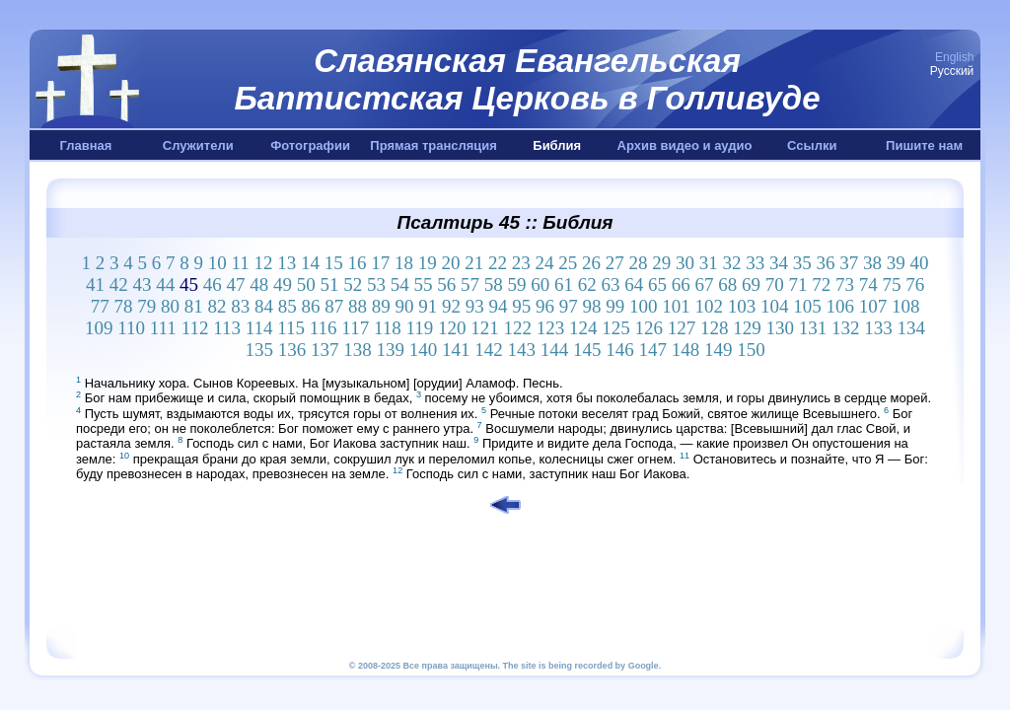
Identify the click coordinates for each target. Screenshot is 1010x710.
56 (446, 284)
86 (310, 306)
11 (240, 262)
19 (427, 262)
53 (376, 284)
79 (146, 306)
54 (400, 284)
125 (616, 328)
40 (919, 262)
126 (649, 328)
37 (848, 262)
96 (545, 306)
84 (263, 306)
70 (774, 284)
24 (545, 262)
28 (638, 262)
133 (878, 328)
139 (390, 349)
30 (685, 262)
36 (826, 262)
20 (451, 262)
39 (896, 262)
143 (521, 349)
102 (708, 306)
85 (287, 306)
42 (118, 284)
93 (475, 306)
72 (821, 284)
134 (912, 328)
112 (195, 328)
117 (355, 328)
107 (873, 306)
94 (497, 306)
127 (682, 328)
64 (633, 284)
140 (423, 349)
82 (216, 306)
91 (427, 306)
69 (751, 284)
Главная (85, 145)
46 (212, 284)
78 (122, 306)
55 (422, 284)
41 (95, 284)
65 (657, 284)
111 (163, 328)
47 (235, 284)
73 (844, 284)
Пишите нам (924, 145)
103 (742, 306)
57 (470, 284)
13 (286, 262)
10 (217, 262)
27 (615, 262)
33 (755, 262)
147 (652, 349)
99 (615, 306)
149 (718, 349)
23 (521, 262)
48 (259, 284)
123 (551, 328)
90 (404, 306)
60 (540, 284)
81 (193, 306)
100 (643, 306)
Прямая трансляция (433, 145)
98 (591, 306)
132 (845, 328)
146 (620, 349)
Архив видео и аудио (685, 145)
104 (774, 306)
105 (807, 306)
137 (325, 349)
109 (99, 328)
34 (778, 262)
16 (357, 262)
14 (310, 262)
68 (727, 284)
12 (263, 262)
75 (891, 284)
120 (452, 328)
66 (681, 284)
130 (780, 328)
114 (259, 328)
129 (747, 328)
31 (708, 262)
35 (802, 262)
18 (404, 262)
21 (474, 262)
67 (703, 284)
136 (292, 349)
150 (751, 349)
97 (568, 306)
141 (456, 349)
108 (906, 306)
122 (518, 328)
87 (334, 306)
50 (306, 284)
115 (291, 328)
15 (334, 262)
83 (240, 306)
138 (357, 349)
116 (323, 328)
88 (357, 306)
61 (563, 284)
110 (131, 328)
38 (872, 262)
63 (610, 284)
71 (797, 284)
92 (451, 306)
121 (484, 328)
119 (419, 328)
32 (732, 262)
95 (521, 306)
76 (914, 284)
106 (840, 306)
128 (714, 328)
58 (493, 284)
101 (676, 306)
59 (516, 284)
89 (381, 306)
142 (488, 349)
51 (329, 284)
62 (587, 284)
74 (868, 284)
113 (227, 328)
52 (352, 284)
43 (141, 284)
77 (100, 306)
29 (661, 262)
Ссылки (811, 145)
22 (497, 262)
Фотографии (310, 145)
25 (567, 262)
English (954, 57)
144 (555, 349)
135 (259, 349)
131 (813, 328)
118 (387, 328)
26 (591, 262)
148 (686, 349)
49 (282, 284)
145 (587, 349)
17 (380, 262)
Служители (198, 145)
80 (170, 306)
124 (583, 328)
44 (165, 284)
